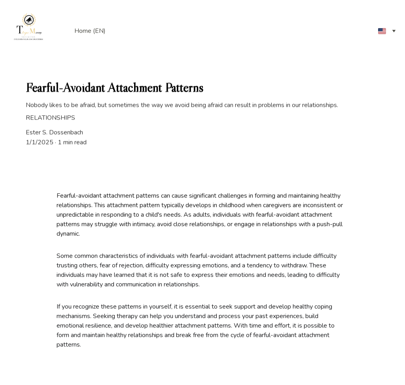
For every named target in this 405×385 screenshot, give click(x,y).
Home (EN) (90, 31)
